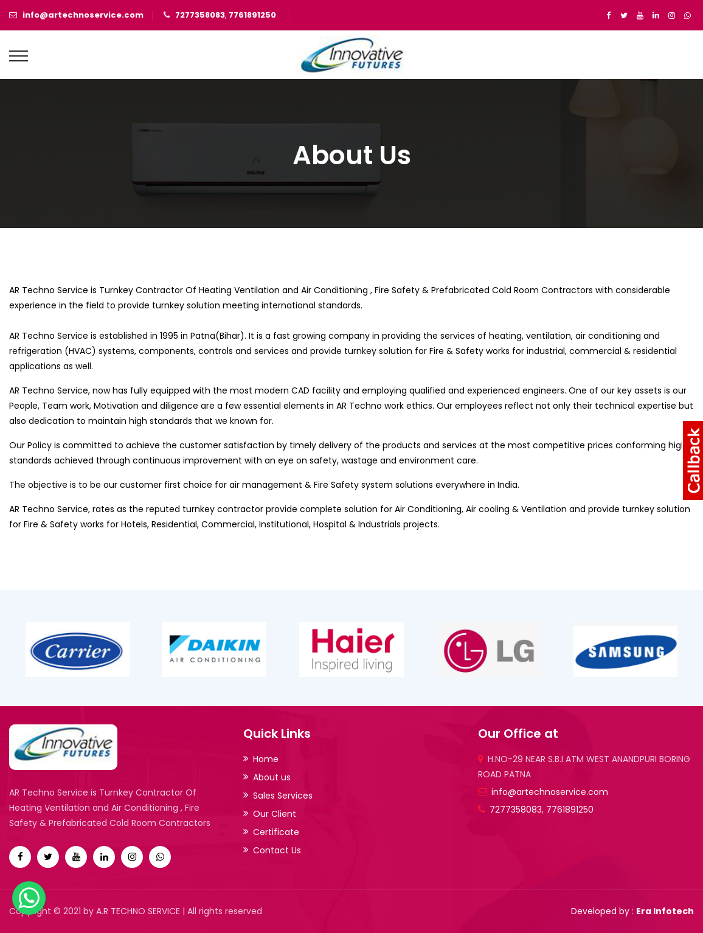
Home (266, 759)
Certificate (276, 832)
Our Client (274, 814)
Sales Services (283, 795)
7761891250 (252, 15)
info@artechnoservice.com (83, 15)
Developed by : (632, 911)
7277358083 (200, 15)
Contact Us (277, 850)
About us (272, 777)
